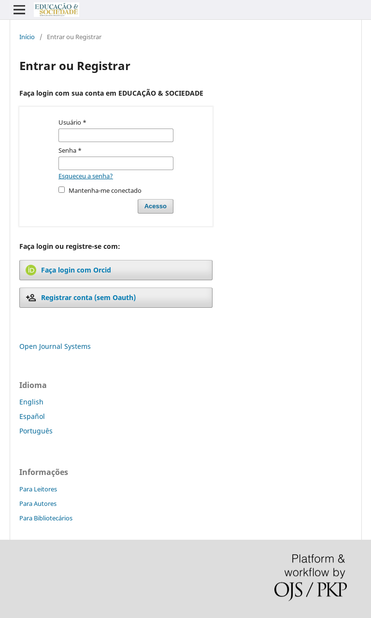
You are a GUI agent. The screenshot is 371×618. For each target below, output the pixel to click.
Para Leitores (38, 489)
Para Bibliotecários (45, 518)
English (31, 401)
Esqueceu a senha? (85, 176)
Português (36, 430)
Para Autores (38, 503)
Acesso (155, 206)
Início (27, 36)
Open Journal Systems (55, 346)
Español (32, 416)
